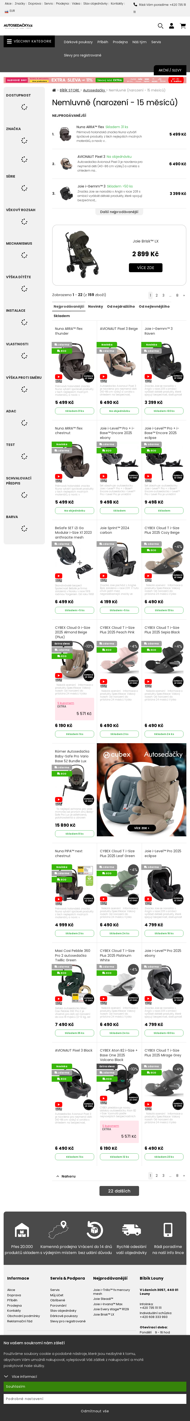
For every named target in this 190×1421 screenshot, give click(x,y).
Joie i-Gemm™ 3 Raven (159, 330)
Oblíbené (57, 1291)
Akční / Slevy (170, 70)
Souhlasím (15, 1386)
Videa (76, 3)
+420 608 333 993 (154, 1307)
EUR (10, 12)
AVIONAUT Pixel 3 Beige (114, 330)
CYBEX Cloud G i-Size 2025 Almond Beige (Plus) (73, 629)
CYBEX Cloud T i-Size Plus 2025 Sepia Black (163, 626)
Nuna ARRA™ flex (90, 127)
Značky (20, 3)
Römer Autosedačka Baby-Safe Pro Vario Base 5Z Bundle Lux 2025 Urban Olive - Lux (74, 753)
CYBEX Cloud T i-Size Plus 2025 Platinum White (117, 948)
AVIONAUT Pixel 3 (91, 156)
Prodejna (62, 3)
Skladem (61, 315)
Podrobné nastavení (24, 1398)
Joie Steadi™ (103, 1289)
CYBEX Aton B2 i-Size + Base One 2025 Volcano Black (119, 1047)
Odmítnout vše (95, 1411)
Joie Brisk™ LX (146, 241)
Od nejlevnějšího (153, 306)
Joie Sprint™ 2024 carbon (115, 527)
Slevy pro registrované (82, 55)
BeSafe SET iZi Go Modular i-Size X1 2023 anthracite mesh (74, 530)
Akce (8, 3)
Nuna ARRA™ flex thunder (69, 330)
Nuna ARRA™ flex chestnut (69, 429)
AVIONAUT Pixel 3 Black (74, 1042)
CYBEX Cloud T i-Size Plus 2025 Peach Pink (117, 626)
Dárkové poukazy (78, 42)
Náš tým (140, 42)
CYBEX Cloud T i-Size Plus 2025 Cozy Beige (162, 527)
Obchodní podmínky (23, 1306)
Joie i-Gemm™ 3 (91, 186)
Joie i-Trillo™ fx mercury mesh (111, 1282)
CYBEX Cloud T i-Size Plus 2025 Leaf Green (117, 847)
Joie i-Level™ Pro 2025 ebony (163, 946)
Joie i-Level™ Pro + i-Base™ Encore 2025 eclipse (162, 431)
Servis (48, 3)
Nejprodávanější (68, 306)
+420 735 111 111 (151, 1298)
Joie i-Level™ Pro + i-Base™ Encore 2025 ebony (117, 431)
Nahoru (66, 1167)
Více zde (145, 267)
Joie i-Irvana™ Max (107, 1294)
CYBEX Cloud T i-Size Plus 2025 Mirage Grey (163, 1044)
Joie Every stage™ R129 (111, 1299)
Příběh (103, 42)
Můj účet (56, 1285)
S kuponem (66, 698)
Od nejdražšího (120, 306)
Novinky (95, 306)
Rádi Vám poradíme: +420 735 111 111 (160, 8)
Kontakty (117, 3)
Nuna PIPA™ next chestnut (69, 847)
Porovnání (58, 1296)
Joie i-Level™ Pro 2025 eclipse (163, 847)
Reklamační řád (19, 1312)
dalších (119, 1182)
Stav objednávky (95, 3)
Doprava (34, 3)
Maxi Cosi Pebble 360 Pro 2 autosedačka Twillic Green (73, 948)
